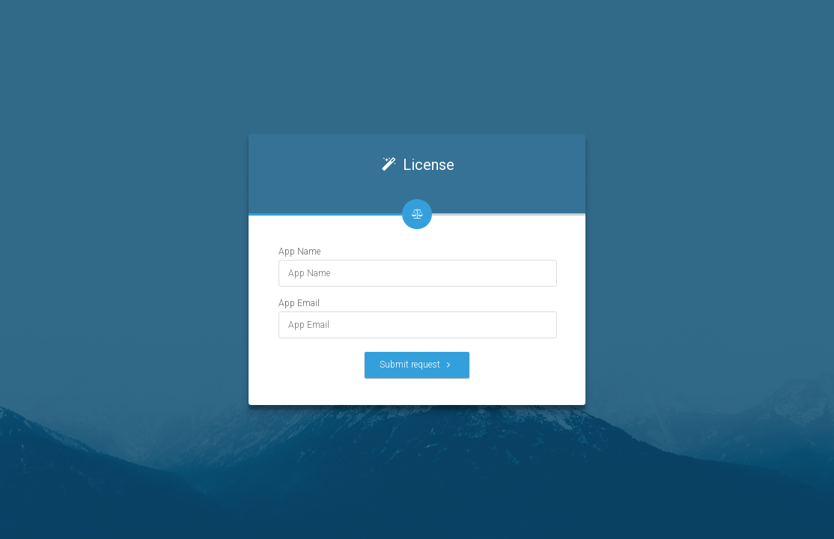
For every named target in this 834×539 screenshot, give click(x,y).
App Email (299, 303)
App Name (299, 251)
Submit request (417, 364)
